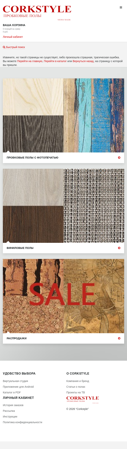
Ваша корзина (14, 25)
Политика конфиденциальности (22, 422)
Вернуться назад (83, 61)
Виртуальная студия (15, 381)
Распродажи (63, 338)
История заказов (13, 405)
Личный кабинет (13, 36)
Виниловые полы (63, 248)
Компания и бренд (77, 381)
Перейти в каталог (55, 61)
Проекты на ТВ (75, 392)
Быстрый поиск (14, 47)
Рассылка (9, 410)
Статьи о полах (75, 386)
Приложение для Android (18, 386)
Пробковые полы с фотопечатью (63, 157)
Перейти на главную (29, 61)
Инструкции (10, 416)
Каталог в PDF (12, 392)
